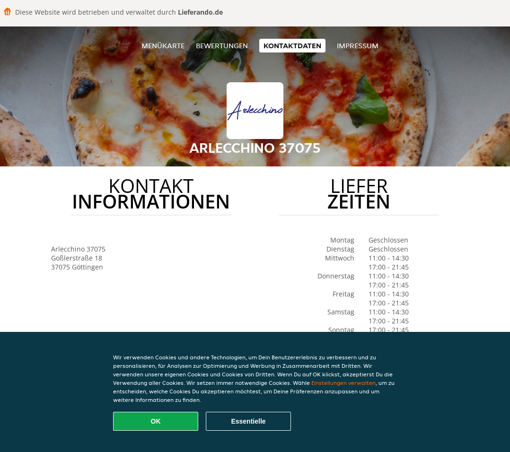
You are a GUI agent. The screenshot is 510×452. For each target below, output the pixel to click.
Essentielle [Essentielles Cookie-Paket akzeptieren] (248, 421)
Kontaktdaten (292, 46)
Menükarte (163, 46)
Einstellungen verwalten (343, 382)
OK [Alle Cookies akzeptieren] (156, 421)
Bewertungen (222, 46)
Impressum (357, 46)
